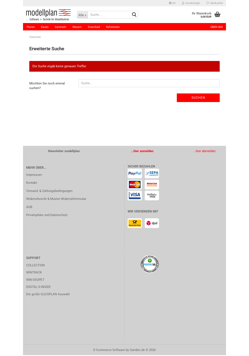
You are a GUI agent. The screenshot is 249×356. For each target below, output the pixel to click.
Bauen (45, 26)
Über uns (216, 26)
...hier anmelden (142, 152)
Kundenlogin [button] (191, 3)
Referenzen (113, 26)
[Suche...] (82, 14)
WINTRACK (34, 273)
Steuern (77, 26)
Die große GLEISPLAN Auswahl (48, 295)
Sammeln (60, 26)
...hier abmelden (204, 152)
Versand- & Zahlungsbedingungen (49, 191)
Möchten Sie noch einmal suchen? (47, 86)
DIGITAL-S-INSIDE (38, 288)
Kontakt (31, 183)
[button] (172, 3)
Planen (31, 26)
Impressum (34, 175)
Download (94, 26)
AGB (29, 208)
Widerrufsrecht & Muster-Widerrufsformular (56, 200)
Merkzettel (214, 3)
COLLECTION (35, 266)
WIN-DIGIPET (35, 280)
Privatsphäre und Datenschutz (47, 216)
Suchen (198, 98)
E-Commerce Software (109, 351)
